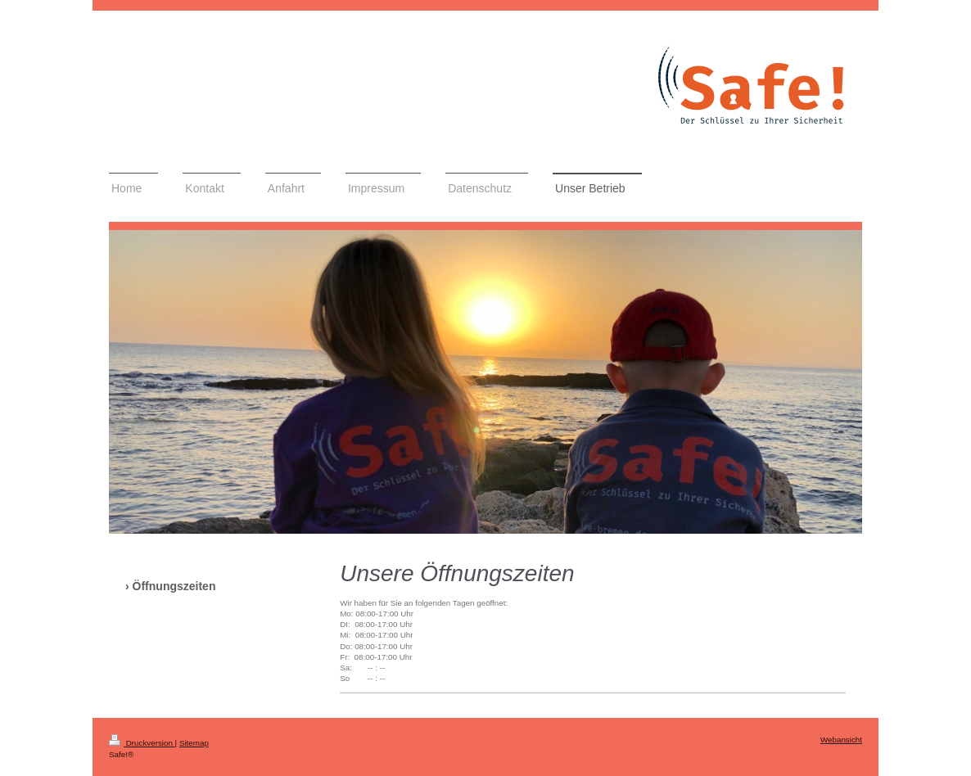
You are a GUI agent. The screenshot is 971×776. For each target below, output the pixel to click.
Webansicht (841, 739)
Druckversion (142, 742)
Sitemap (194, 742)
